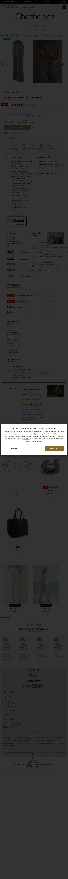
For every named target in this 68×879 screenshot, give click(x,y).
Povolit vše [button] (54, 448)
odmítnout (25, 439)
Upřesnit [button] (14, 448)
